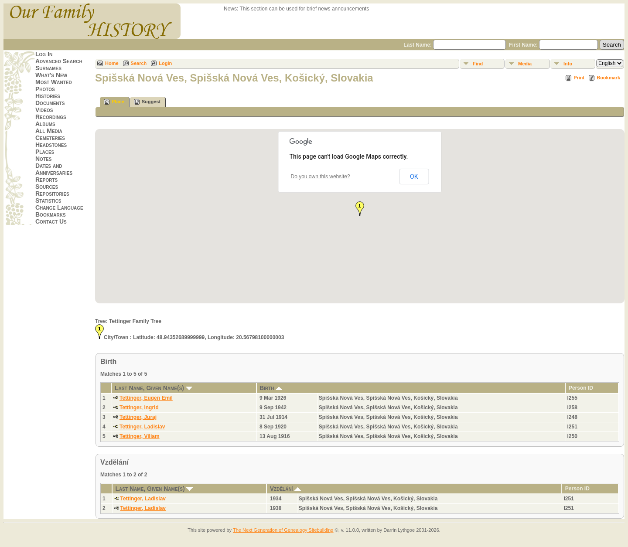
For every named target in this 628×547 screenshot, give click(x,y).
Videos (44, 109)
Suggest (147, 102)
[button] (359, 208)
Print (578, 77)
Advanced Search (58, 61)
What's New (51, 74)
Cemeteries (50, 137)
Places (44, 151)
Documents (50, 102)
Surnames (48, 68)
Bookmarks (50, 214)
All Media (48, 130)
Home (112, 63)
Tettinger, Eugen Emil (146, 398)
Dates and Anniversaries (53, 169)
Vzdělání (285, 488)
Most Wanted (53, 81)
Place (114, 102)
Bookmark (608, 77)
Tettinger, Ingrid (139, 407)
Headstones (51, 144)
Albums (45, 123)
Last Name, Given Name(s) (153, 387)
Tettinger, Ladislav (142, 427)
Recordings (50, 116)
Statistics (48, 200)
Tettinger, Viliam (139, 436)
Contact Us (51, 221)
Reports (46, 179)
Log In (43, 54)
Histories (47, 95)
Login (165, 63)
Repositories (52, 193)
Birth (270, 387)
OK (414, 176)
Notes (43, 158)
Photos (45, 88)
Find (478, 63)
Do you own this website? (320, 176)
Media (525, 63)
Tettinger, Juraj (138, 417)
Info (567, 63)
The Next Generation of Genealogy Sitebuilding (283, 530)
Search (139, 63)
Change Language (59, 207)
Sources (46, 186)
